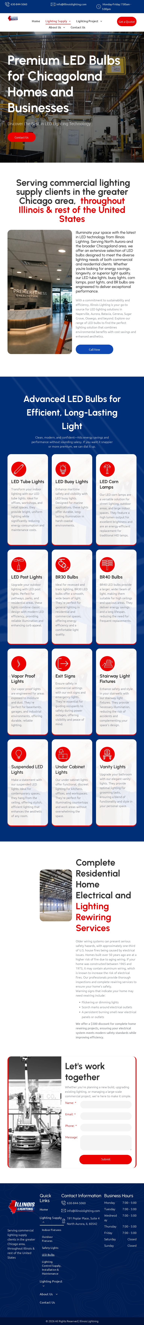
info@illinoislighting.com (71, 4)
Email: (69, 1114)
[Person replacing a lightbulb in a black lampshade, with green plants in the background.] (23, 872)
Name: (69, 1102)
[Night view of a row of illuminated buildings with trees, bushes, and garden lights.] (23, 903)
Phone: (69, 1125)
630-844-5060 (19, 4)
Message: (71, 1137)
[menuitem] (36, 21)
